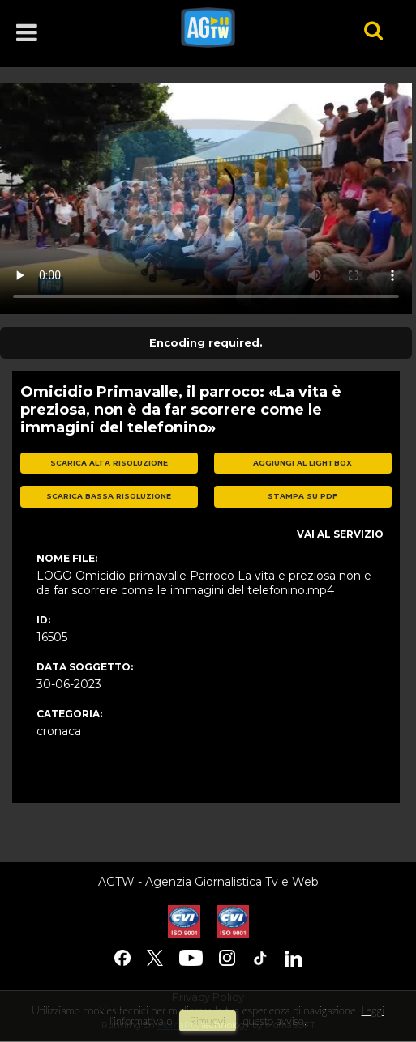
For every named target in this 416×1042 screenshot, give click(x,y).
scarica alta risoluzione (109, 462)
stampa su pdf (302, 495)
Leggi (373, 1010)
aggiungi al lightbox (302, 462)
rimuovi (207, 1020)
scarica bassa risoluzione (108, 495)
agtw (250, 27)
